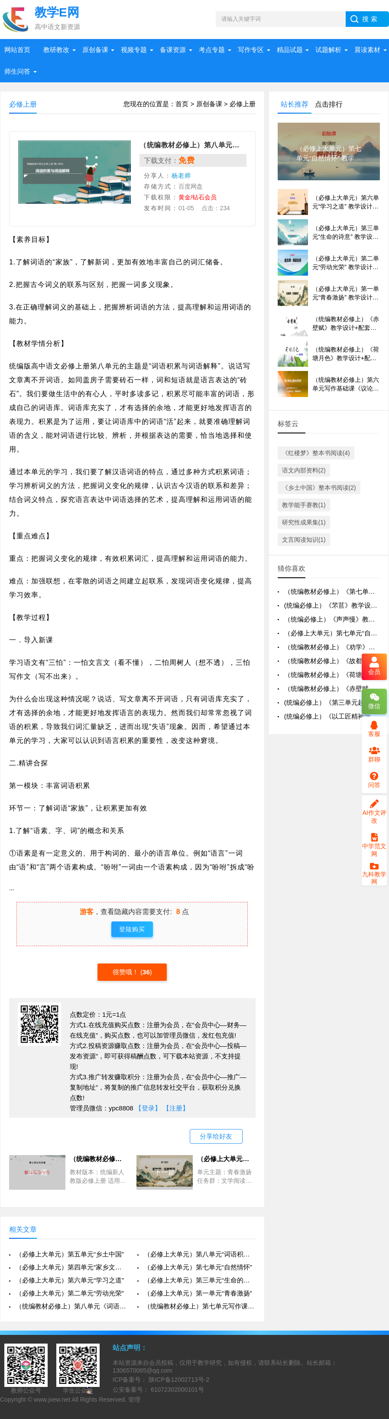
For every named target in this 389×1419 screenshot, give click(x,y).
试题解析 (328, 49)
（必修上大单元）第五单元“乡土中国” (70, 1254)
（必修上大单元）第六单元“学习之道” (70, 1280)
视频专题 (134, 49)
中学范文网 (374, 845)
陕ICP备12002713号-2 (178, 1379)
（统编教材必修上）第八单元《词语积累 (71, 1306)
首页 (181, 103)
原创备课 (95, 49)
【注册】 (176, 1108)
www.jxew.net (52, 1399)
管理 (134, 1399)
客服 (374, 729)
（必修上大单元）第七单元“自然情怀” (198, 1267)
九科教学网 (374, 874)
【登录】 (148, 1108)
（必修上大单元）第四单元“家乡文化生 (71, 1267)
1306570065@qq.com (142, 1370)
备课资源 (173, 49)
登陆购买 (132, 929)
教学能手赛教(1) (304, 504)
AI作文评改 (374, 812)
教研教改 (56, 49)
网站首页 (17, 49)
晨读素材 (367, 49)
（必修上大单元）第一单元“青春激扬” (198, 1293)
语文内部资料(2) (304, 470)
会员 (374, 666)
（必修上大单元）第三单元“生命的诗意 (200, 1280)
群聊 (374, 754)
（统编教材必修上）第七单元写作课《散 (200, 1306)
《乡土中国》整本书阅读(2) (319, 487)
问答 (374, 780)
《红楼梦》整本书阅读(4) (316, 452)
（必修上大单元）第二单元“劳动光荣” (70, 1293)
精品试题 (290, 49)
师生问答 (17, 71)
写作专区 (251, 49)
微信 (374, 701)
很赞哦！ (126, 972)
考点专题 (212, 49)
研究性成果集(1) (304, 522)
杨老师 (181, 175)
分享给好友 (216, 1136)
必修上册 (243, 103)
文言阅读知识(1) (304, 539)
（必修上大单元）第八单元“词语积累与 (200, 1254)
